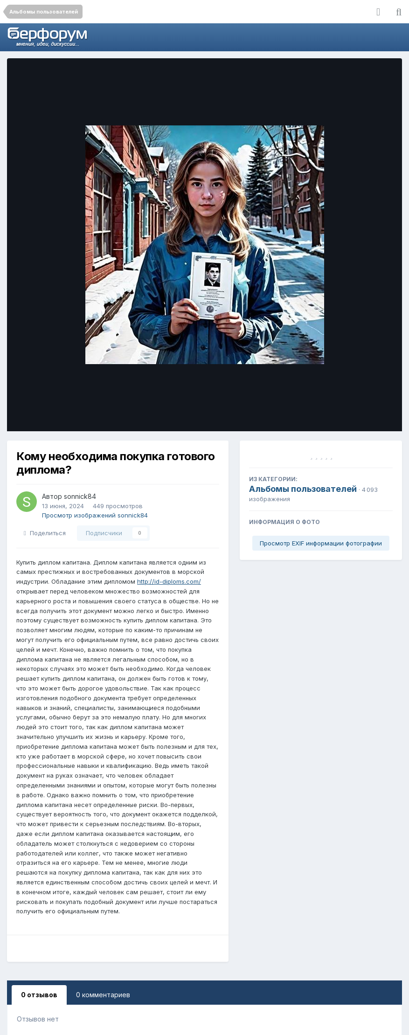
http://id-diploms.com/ (169, 581)
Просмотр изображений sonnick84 (95, 515)
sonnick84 (80, 496)
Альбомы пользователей (303, 489)
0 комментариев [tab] (103, 995)
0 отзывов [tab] (39, 995)
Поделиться (45, 533)
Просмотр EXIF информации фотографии (321, 543)
